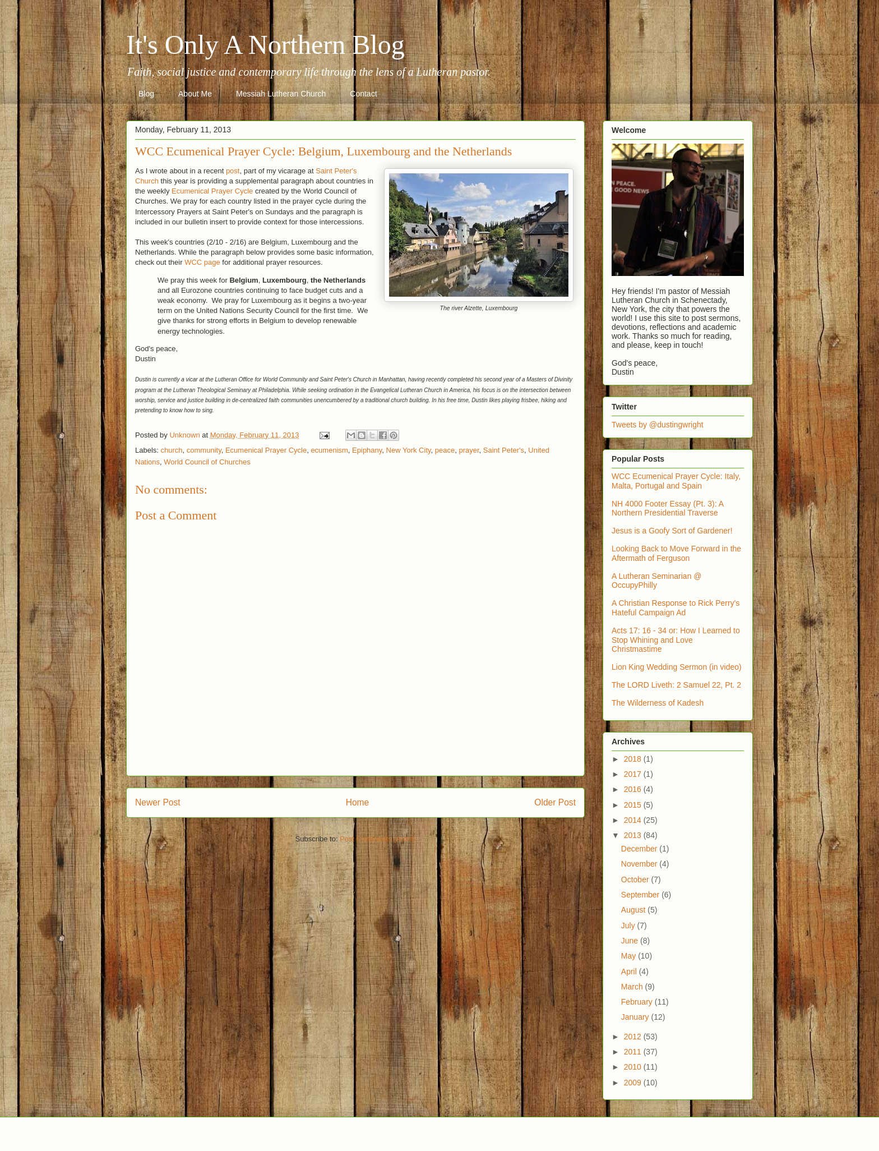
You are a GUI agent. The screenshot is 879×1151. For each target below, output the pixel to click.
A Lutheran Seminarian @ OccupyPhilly (657, 581)
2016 (634, 789)
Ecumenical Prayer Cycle (212, 191)
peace (445, 450)
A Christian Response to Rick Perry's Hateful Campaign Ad (675, 607)
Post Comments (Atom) (377, 839)
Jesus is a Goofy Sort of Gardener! (672, 530)
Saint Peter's (503, 450)
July (629, 925)
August (634, 909)
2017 (634, 774)
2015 (634, 804)
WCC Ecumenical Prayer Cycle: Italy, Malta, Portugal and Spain (676, 481)
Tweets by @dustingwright (658, 424)
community (204, 450)
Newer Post (158, 802)
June (630, 940)
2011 (634, 1051)
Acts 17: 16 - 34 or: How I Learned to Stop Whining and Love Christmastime (676, 640)
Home (357, 802)
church (172, 450)
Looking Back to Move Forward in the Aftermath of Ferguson (676, 553)
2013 (634, 835)
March (633, 986)
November (640, 863)
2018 (634, 758)
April (630, 971)
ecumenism (329, 450)
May (629, 955)
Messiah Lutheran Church (281, 93)
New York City (408, 450)
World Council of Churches (207, 462)
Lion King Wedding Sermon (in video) (677, 666)
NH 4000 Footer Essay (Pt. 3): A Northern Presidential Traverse (667, 508)
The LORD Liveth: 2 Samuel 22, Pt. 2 (676, 684)
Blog (146, 93)
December (640, 848)
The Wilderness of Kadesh (658, 702)
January (636, 1016)
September (641, 894)
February (638, 1001)
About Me (195, 93)
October (636, 879)
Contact (363, 93)
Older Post (555, 802)
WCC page (202, 262)
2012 (634, 1036)
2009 (634, 1082)
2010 (634, 1066)
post (233, 171)
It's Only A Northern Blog (265, 44)
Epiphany (367, 450)
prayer (469, 450)
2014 (634, 820)
